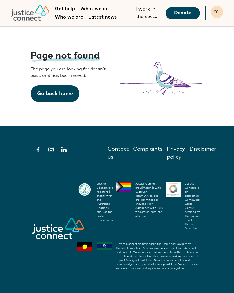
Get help (65, 8)
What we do (94, 8)
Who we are (69, 17)
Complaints (148, 149)
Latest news (102, 17)
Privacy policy (176, 153)
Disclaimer (202, 149)
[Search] (217, 12)
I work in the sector (147, 13)
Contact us (118, 153)
